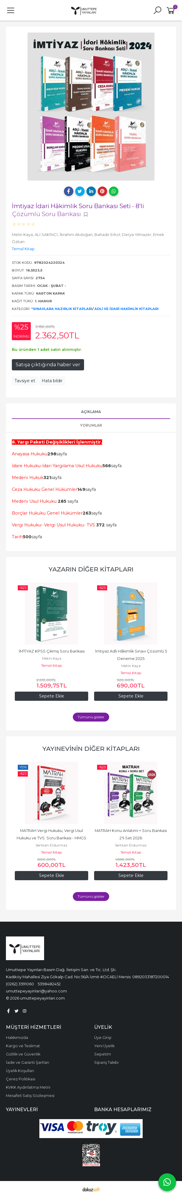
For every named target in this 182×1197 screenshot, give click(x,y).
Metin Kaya (51, 658)
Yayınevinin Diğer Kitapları (91, 748)
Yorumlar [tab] (91, 425)
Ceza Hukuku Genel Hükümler (44, 489)
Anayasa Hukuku (29, 454)
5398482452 (49, 983)
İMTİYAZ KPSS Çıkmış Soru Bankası (52, 651)
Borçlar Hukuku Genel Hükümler (47, 513)
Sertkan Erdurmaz (51, 845)
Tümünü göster (91, 717)
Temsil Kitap (51, 665)
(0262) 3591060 (20, 983)
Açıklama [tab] (91, 411)
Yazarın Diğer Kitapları (91, 569)
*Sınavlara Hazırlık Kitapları (61, 309)
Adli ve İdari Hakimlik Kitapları (126, 309)
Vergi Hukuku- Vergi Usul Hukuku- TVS (53, 525)
